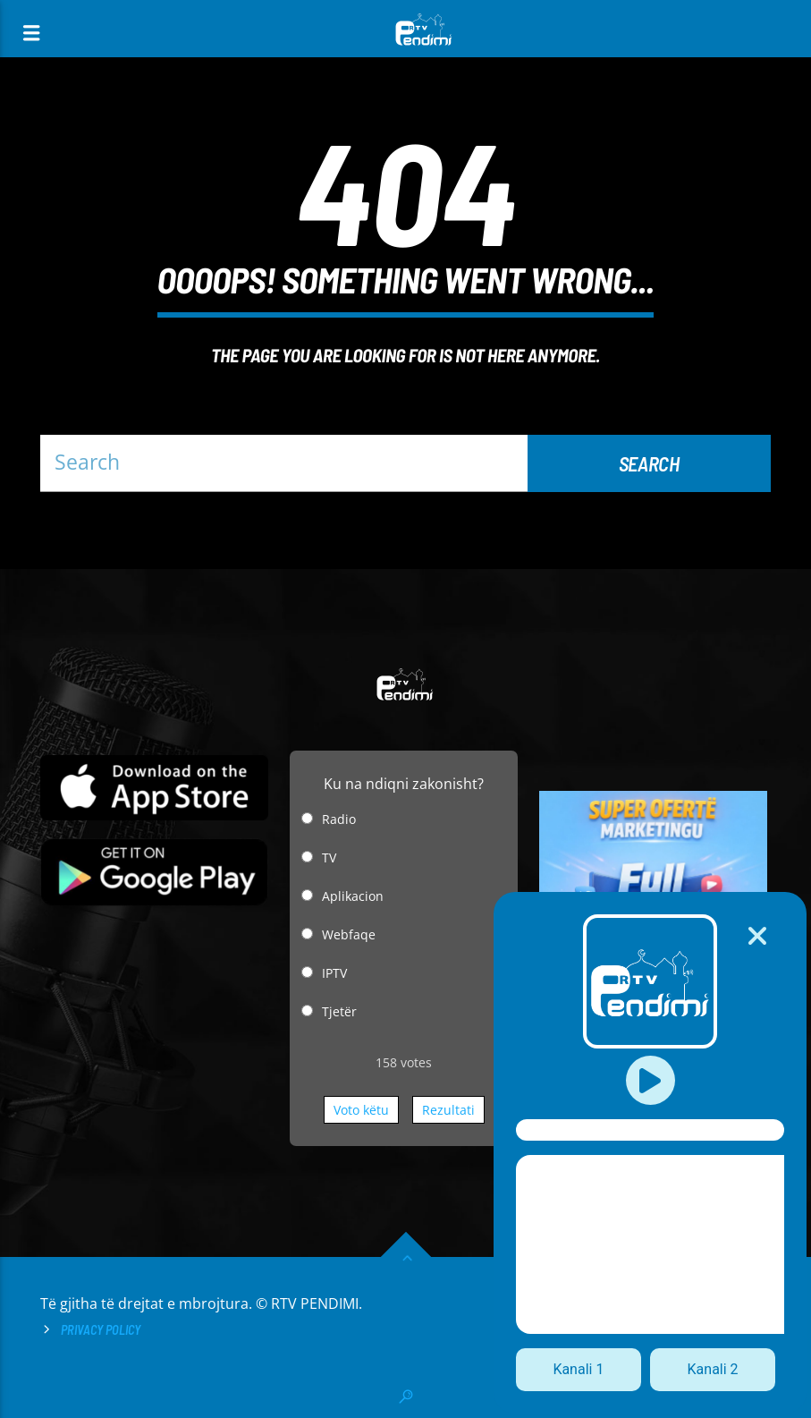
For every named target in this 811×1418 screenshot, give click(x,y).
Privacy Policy (100, 1329)
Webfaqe (349, 934)
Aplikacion (353, 895)
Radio (339, 819)
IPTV (334, 972)
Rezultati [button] (448, 1109)
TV (329, 857)
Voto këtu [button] (361, 1109)
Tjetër (339, 1011)
